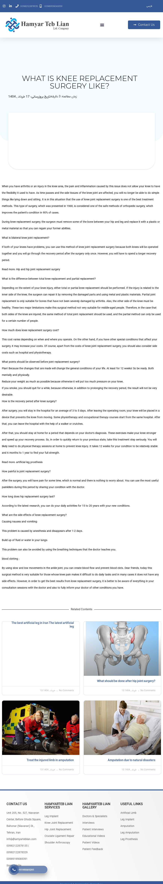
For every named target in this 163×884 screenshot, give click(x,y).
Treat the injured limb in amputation (50, 760)
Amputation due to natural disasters (131, 760)
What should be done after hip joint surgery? (126, 681)
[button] (102, 25)
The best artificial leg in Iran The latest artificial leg (42, 625)
